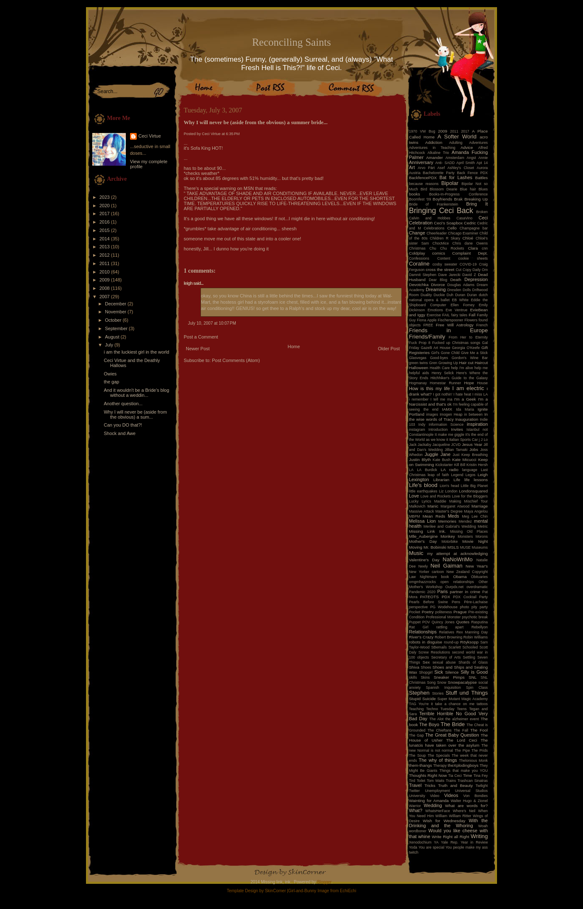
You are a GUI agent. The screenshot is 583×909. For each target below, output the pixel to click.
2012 (105, 255)
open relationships (457, 582)
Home (294, 346)
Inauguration (466, 419)
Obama (459, 576)
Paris (442, 591)
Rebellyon (479, 627)
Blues (483, 189)
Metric (483, 526)
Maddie (440, 501)
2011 (105, 263)
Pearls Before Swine (428, 602)
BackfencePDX (423, 177)
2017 (105, 213)
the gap (111, 381)
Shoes (426, 667)
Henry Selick (443, 373)
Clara (473, 248)
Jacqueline (441, 445)
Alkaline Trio (438, 153)
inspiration (477, 424)
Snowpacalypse (462, 682)
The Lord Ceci (461, 740)
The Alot (436, 719)
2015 (105, 230)
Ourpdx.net (454, 587)
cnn (485, 248)
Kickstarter (444, 465)
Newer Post (198, 348)
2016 (105, 221)
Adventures (478, 143)
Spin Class (477, 687)
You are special (431, 847)
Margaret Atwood (454, 506)
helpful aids (419, 373)
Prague (460, 611)
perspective (418, 607)
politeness (443, 612)
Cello (452, 228)
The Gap (416, 735)
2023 (105, 197)
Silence (451, 672)
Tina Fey (481, 776)
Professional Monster (443, 617)
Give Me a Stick (474, 353)
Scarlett (454, 647)
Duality (426, 295)
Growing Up (448, 363)
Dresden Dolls (459, 290)
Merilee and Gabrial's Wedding (450, 526)
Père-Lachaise (476, 602)
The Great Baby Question (452, 734)
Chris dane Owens (470, 243)
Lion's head (449, 486)
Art (412, 167)
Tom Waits (436, 781)
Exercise (434, 315)
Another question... (123, 403)
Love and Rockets (436, 496)
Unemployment (437, 791)
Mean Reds (433, 516)
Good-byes (439, 358)
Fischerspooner (450, 320)
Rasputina (479, 622)
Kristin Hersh (477, 465)
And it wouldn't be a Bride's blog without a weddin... (136, 393)
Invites (457, 429)
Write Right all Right (450, 836)
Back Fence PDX (472, 173)
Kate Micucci (464, 459)
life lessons (476, 479)
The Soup (417, 755)
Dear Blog (438, 280)
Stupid (415, 698)
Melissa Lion (422, 521)
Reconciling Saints (291, 42)
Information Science (446, 424)
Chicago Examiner (463, 233)
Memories (447, 521)
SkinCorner (275, 890)
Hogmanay (418, 383)
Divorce (438, 284)
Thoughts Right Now (428, 775)
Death (455, 279)
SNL (472, 677)
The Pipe (462, 750)
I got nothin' (442, 394)
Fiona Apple (427, 320)
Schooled (470, 647)
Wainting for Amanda (429, 800)
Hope (469, 382)
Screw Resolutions (434, 652)
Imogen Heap (451, 414)
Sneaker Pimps (449, 677)
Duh (450, 295)
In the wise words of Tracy (448, 417)
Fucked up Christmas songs (456, 343)
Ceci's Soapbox (448, 223)
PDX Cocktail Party (470, 597)
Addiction (433, 142)
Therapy (440, 765)
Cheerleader (437, 233)
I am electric (468, 388)
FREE (428, 325)
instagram (417, 429)
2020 (105, 205)
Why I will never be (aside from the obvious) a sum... (135, 414)
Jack (412, 445)
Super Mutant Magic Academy (462, 699)
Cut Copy (463, 270)
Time (467, 775)
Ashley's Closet (461, 168)
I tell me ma (441, 399)
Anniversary (421, 162)
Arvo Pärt (426, 168)
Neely (423, 566)
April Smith (465, 163)
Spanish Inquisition (443, 687)
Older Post (389, 348)
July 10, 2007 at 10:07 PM (212, 323)
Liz (441, 491)
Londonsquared (473, 491)
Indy (422, 424)
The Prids (479, 750)
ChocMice (440, 243)
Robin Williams (475, 637)
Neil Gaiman (446, 566)
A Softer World (456, 136)
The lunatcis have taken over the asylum (448, 743)
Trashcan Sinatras (473, 781)
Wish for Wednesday (444, 820)
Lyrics (426, 501)
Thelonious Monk (473, 760)
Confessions (419, 258)
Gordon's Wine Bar (470, 358)
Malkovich (417, 506)
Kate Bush (441, 460)
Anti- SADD (445, 163)
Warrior (415, 806)
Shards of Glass (473, 662)
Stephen (419, 693)
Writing (479, 836)
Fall (472, 315)
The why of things (438, 760)
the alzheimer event (462, 719)
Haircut (481, 362)
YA (436, 842)
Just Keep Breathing (470, 455)
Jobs (473, 449)
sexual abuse (444, 662)
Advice (467, 147)
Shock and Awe (119, 433)
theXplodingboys (463, 765)
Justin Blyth (420, 459)
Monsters (465, 536)
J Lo (484, 440)
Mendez (465, 521)
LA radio (449, 469)
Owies (110, 373)
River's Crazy (421, 637)
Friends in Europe (448, 330)
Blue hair (468, 189)
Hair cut (466, 362)
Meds (453, 515)
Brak (458, 199)
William (441, 816)
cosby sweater (444, 264)
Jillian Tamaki (456, 450)
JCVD (456, 445)
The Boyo (429, 724)
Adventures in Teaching (432, 148)
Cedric (470, 223)
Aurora (482, 168)
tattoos (482, 704)
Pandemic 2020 (422, 592)
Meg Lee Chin (475, 516)
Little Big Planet (474, 486)
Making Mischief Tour (468, 501)
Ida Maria (465, 409)
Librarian (441, 479)
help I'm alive (462, 368)
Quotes (462, 622)
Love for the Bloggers (470, 496)
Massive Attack (421, 511)
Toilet (420, 781)
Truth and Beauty (455, 785)
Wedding (433, 805)
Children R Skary (445, 238)
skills (413, 677)
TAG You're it (421, 704)
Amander (434, 157)
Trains (451, 781)
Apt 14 (482, 163)
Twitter (414, 791)
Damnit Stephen (422, 275)
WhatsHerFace (437, 811)
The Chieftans (439, 730)
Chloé (467, 238)
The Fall (461, 730)
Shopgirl (425, 672)
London (451, 491)
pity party (479, 607)
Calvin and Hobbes (429, 218)
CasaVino (464, 218)
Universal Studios (471, 791)
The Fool (479, 730)
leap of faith (438, 475)
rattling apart (449, 627)
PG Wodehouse (444, 607)
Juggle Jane (437, 454)
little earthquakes (423, 491)
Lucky (414, 501)
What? (415, 810)
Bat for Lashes (456, 177)
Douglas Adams (461, 285)
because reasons (424, 184)
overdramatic (477, 587)
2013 (105, 246)
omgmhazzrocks (422, 582)
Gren (433, 363)
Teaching (416, 709)
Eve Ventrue (457, 310)
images (432, 414)
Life (456, 479)
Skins (425, 677)
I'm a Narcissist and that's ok (448, 401)
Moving (415, 547)
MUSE (465, 547)
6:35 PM (233, 134)
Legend (457, 475)
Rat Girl (418, 627)
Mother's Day (423, 541)
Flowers (470, 320)
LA (411, 470)
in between (473, 414)
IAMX (447, 409)
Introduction (438, 429)
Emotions (435, 310)
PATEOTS (429, 596)
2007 (105, 296)
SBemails (439, 647)
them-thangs (420, 765)
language (469, 470)
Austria (414, 173)
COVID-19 (468, 264)
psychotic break (475, 617)
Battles (481, 177)
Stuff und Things (467, 693)
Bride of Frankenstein (433, 204)
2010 (105, 271)
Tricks (429, 785)
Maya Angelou (476, 511)
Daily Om (480, 270)
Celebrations (434, 228)
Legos (471, 475)
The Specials (439, 755)
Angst (471, 158)
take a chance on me (454, 704)
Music (416, 553)
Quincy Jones (443, 622)
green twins (418, 363)
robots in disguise (425, 642)
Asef (441, 168)
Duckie (439, 295)
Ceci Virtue (149, 135)
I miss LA (480, 394)
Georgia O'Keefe (466, 348)
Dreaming (436, 289)
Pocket (414, 612)
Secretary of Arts (446, 657)
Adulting (456, 143)
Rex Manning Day (472, 632)
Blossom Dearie (443, 189)
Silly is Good (474, 672)
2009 (105, 279)
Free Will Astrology (455, 325)
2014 (105, 238)
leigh (188, 283)
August (112, 336)
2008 (105, 288)
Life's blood (423, 485)
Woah (483, 826)
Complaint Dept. (470, 253)
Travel (415, 785)
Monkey (447, 536)
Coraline (419, 263)
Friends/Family (427, 336)
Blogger (324, 882)
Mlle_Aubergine (423, 536)
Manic (432, 506)
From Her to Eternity (468, 337)
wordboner (418, 831)
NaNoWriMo (457, 559)
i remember (419, 399)
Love (414, 495)
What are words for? (466, 805)
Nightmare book (434, 577)
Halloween (418, 367)
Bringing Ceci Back (441, 210)
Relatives (446, 632)
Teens (461, 709)
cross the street (440, 269)
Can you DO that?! (123, 424)
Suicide (429, 698)
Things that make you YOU (464, 770)
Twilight (482, 786)
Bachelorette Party (439, 173)
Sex (426, 662)
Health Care (440, 368)
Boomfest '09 (420, 199)
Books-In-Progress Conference (458, 194)
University (417, 796)
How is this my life (429, 388)
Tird (412, 781)
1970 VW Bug (422, 131)
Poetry (428, 611)
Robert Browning (448, 637)
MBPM (414, 516)
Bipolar (449, 183)
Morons (482, 536)
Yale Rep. (449, 842)
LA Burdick (427, 470)
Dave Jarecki (449, 275)
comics (438, 253)
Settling (469, 657)
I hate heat (462, 394)
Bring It (477, 203)
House (482, 383)
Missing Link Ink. (427, 531)
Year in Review (474, 842)
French (482, 325)
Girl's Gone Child (445, 353)
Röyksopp (469, 642)
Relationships (423, 631)
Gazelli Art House (435, 348)
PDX (446, 596)
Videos (451, 795)
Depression (476, 279)
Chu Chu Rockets (446, 248)
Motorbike (450, 541)
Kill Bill (459, 465)
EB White (460, 300)
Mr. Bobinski (435, 547)
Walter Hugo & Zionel (469, 801)
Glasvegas (418, 358)
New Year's (477, 566)
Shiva (414, 667)
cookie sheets (473, 258)
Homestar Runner (445, 383)
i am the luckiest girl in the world (136, 351)
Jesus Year (472, 444)
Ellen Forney (462, 305)
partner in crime (465, 591)
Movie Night (475, 541)
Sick (439, 672)
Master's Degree (449, 511)
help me (481, 368)
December (116, 303)
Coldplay (417, 253)
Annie (483, 158)
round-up (451, 642)
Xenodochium (420, 842)
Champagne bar (474, 228)
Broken (482, 212)
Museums (480, 547)
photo (464, 607)
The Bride (453, 724)
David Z (469, 275)
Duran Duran (466, 295)
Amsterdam (454, 158)
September (117, 328)
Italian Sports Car (463, 440)
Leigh (483, 474)
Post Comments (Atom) (236, 360)
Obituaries (479, 577)
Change (417, 232)
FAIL (446, 315)
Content (443, 258)
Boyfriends (443, 199)
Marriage (479, 506)
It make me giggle (449, 434)
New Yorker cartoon (426, 572)
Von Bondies (475, 796)
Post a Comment (201, 336)
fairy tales (459, 315)
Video (434, 796)
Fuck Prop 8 (419, 343)
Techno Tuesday (440, 709)
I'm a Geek (465, 399)
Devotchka (419, 284)
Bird (424, 189)
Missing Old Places (469, 531)
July (110, 344)
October (113, 320)
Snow (441, 682)
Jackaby (424, 445)
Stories (437, 693)
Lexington (419, 479)
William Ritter (460, 816)
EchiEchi (348, 890)
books (414, 194)
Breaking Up (476, 199)
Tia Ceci (455, 776)
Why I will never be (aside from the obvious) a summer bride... (256, 122)
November (116, 311)
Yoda (413, 847)
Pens (456, 602)
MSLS (453, 547)
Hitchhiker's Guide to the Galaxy (459, 378)
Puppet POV (419, 622)
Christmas (417, 248)
